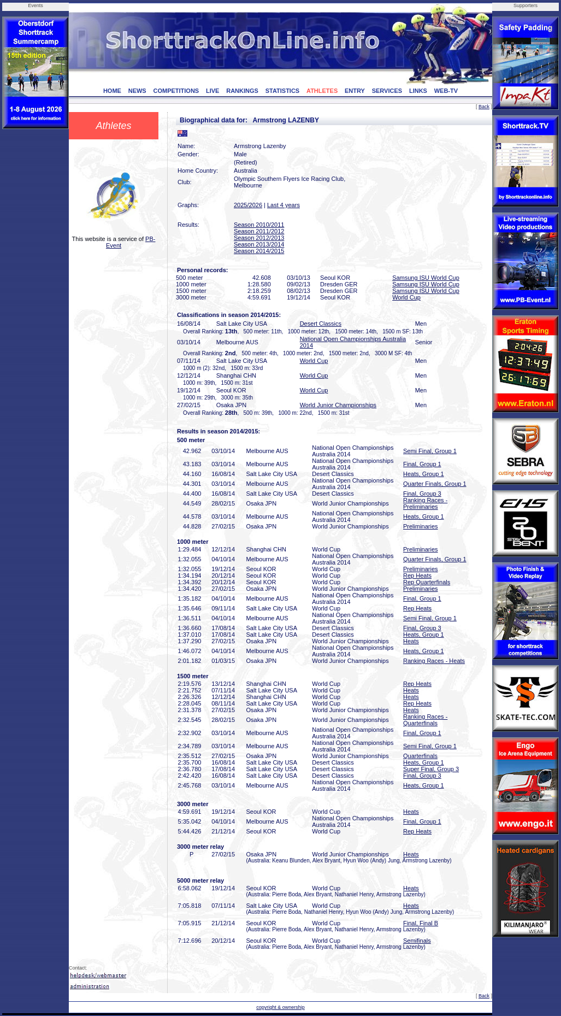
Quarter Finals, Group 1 (434, 483)
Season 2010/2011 (259, 224)
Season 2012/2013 (259, 237)
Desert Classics (320, 323)
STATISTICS (282, 90)
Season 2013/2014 (259, 244)
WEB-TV (446, 90)
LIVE (212, 90)
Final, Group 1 (422, 464)
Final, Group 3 (422, 493)
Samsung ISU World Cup (425, 277)
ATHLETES (322, 90)
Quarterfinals (420, 756)
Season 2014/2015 (259, 251)
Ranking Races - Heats (434, 660)
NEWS (137, 90)
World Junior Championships (338, 405)
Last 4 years (283, 205)
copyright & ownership (280, 1007)
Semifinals (417, 940)
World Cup (406, 297)
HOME (112, 90)
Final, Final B (420, 923)
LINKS (418, 90)
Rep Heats (417, 575)
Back (484, 106)
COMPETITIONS (176, 90)
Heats (411, 641)
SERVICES (387, 90)
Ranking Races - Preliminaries (425, 503)
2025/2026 (248, 205)
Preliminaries (420, 526)
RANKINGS (242, 90)
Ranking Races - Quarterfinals (425, 719)
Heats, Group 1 (423, 474)
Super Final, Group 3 (431, 769)
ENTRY (355, 90)
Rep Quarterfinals (426, 582)
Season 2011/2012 (259, 231)
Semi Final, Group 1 (430, 451)
